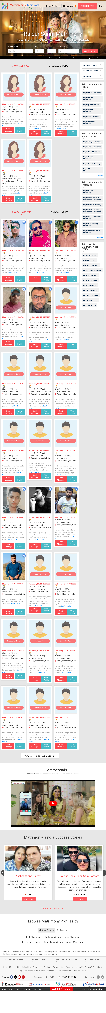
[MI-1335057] (40, 87)
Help (101, 6)
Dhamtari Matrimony (90, 265)
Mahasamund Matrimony (92, 270)
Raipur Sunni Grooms (91, 71)
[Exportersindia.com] (93, 984)
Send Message (8, 130)
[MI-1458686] (14, 366)
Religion (61, 46)
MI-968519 (44, 451)
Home (5, 967)
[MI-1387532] (14, 87)
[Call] (24, 222)
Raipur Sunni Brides (90, 65)
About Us (80, 967)
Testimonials (58, 967)
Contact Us (37, 967)
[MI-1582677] (14, 700)
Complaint (70, 967)
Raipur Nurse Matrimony (92, 205)
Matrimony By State (39, 960)
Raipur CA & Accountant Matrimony (92, 218)
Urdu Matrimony (72, 937)
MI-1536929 (45, 717)
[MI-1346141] (66, 500)
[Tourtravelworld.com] (66, 984)
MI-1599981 (71, 651)
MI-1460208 (71, 584)
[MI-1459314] (66, 300)
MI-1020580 (45, 651)
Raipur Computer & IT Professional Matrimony (92, 199)
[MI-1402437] (66, 433)
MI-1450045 (45, 250)
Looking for (13, 46)
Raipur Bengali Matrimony (88, 158)
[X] (15, 977)
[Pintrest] (23, 977)
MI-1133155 (71, 250)
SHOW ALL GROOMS (58, 65)
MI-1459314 (71, 317)
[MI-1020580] (40, 633)
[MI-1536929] (40, 700)
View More (99, 175)
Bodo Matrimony (53, 937)
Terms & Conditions (93, 967)
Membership (14, 967)
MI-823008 (18, 517)
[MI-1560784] (14, 300)
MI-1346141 (71, 517)
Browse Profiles (53, 6)
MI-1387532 (19, 104)
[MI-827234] (40, 366)
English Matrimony (31, 942)
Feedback (47, 967)
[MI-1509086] (14, 153)
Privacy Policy (39, 970)
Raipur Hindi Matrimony (91, 152)
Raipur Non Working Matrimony (90, 225)
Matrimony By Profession (66, 960)
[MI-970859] (14, 566)
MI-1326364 (45, 517)
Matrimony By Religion (14, 960)
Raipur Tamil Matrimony (92, 147)
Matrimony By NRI (92, 960)
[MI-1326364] (40, 500)
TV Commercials (79, 970)
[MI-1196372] (14, 633)
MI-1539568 (45, 584)
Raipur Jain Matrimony (91, 105)
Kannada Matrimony (53, 942)
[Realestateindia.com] (39, 984)
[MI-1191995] (14, 433)
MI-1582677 (19, 717)
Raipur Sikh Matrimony (91, 117)
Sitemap (50, 970)
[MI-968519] (40, 433)
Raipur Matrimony (89, 76)
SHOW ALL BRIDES (20, 65)
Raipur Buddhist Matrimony (89, 123)
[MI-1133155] (66, 233)
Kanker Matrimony (90, 255)
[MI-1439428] (40, 153)
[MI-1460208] (66, 566)
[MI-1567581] (66, 366)
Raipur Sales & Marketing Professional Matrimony (92, 211)
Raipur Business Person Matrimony (91, 232)
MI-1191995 (19, 451)
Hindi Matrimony (33, 937)
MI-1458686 (19, 384)
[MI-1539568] (40, 566)
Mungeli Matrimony (90, 300)
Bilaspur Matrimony (90, 275)
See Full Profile (36, 128)
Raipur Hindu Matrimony (92, 93)
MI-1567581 (71, 384)
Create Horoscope (63, 970)
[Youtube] (19, 977)
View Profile (20, 130)
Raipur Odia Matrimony (91, 164)
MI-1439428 (45, 171)
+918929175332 (67, 977)
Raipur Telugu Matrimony (92, 142)
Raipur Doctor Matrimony (88, 192)
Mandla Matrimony (90, 290)
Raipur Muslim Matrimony (88, 99)
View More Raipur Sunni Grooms (39, 755)
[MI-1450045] (40, 233)
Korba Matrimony (89, 285)
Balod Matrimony (89, 305)
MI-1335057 (45, 104)
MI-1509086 (19, 171)
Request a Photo (13, 94)
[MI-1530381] (66, 700)
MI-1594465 (19, 250)
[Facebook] (11, 977)
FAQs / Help (26, 967)
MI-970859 (18, 584)
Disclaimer (28, 970)
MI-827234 (44, 384)
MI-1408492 (45, 317)
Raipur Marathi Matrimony (88, 170)
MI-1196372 (19, 651)
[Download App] (98, 977)
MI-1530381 (71, 717)
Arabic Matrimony (75, 942)
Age (36, 46)
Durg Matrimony (89, 260)
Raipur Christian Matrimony (88, 111)
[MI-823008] (14, 500)
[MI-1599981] (66, 633)
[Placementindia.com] (12, 984)
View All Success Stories (53, 908)
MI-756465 (71, 104)
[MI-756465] (66, 87)
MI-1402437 (71, 451)
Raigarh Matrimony (90, 280)
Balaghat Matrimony (90, 295)
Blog (20, 970)
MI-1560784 (19, 317)
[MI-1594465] (14, 233)
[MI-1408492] (40, 300)
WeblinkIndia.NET (98, 989)
